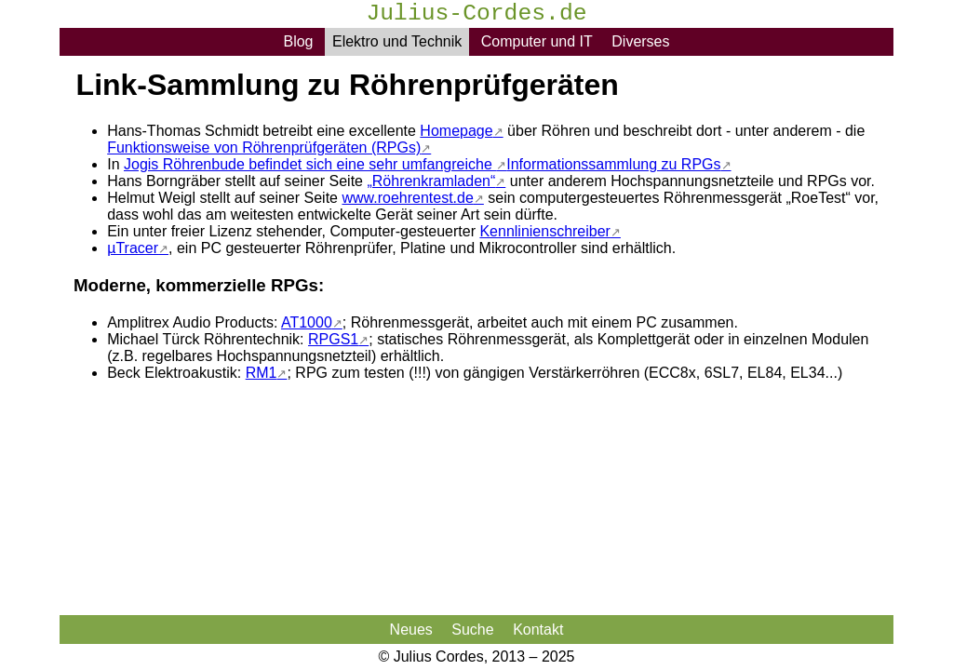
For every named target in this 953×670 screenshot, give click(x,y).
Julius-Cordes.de (476, 15)
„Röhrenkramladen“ (431, 181)
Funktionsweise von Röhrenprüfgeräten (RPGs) (264, 147)
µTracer (132, 248)
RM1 (261, 373)
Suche (472, 629)
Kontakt (538, 629)
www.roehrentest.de (407, 198)
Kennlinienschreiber (545, 231)
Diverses (640, 41)
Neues (411, 629)
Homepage (456, 131)
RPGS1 (333, 339)
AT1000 (306, 322)
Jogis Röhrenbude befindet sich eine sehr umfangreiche (310, 164)
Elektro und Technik (397, 41)
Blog (298, 41)
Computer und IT (537, 41)
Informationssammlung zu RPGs (613, 164)
